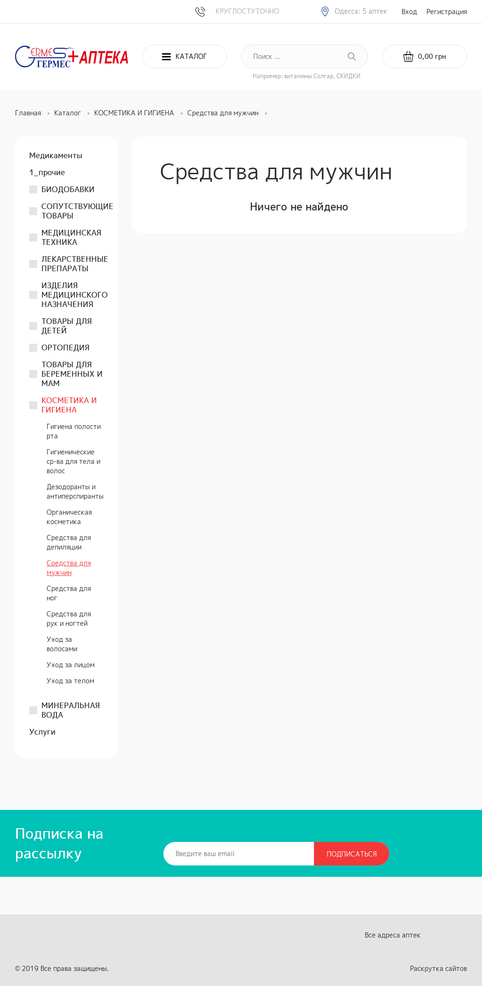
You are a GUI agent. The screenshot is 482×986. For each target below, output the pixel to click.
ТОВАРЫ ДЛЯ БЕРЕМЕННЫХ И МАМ (72, 374)
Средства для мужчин (69, 567)
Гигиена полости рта (74, 431)
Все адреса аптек (393, 934)
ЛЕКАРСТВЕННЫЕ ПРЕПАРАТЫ (74, 263)
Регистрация (446, 11)
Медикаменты (55, 155)
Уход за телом (70, 680)
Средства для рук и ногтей (69, 618)
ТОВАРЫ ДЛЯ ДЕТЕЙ (66, 325)
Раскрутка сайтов (438, 968)
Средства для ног (69, 593)
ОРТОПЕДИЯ (65, 347)
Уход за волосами (62, 644)
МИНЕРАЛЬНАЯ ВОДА (70, 710)
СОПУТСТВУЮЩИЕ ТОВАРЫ (77, 211)
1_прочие (47, 172)
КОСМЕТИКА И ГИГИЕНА (69, 405)
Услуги (42, 731)
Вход (409, 11)
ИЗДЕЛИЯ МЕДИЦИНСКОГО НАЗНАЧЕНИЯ (74, 295)
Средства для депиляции (69, 542)
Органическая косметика (69, 517)
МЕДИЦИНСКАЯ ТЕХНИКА (71, 237)
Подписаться (352, 853)
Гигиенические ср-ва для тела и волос (73, 461)
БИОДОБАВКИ (68, 189)
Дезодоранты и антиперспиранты (75, 491)
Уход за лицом (71, 664)
